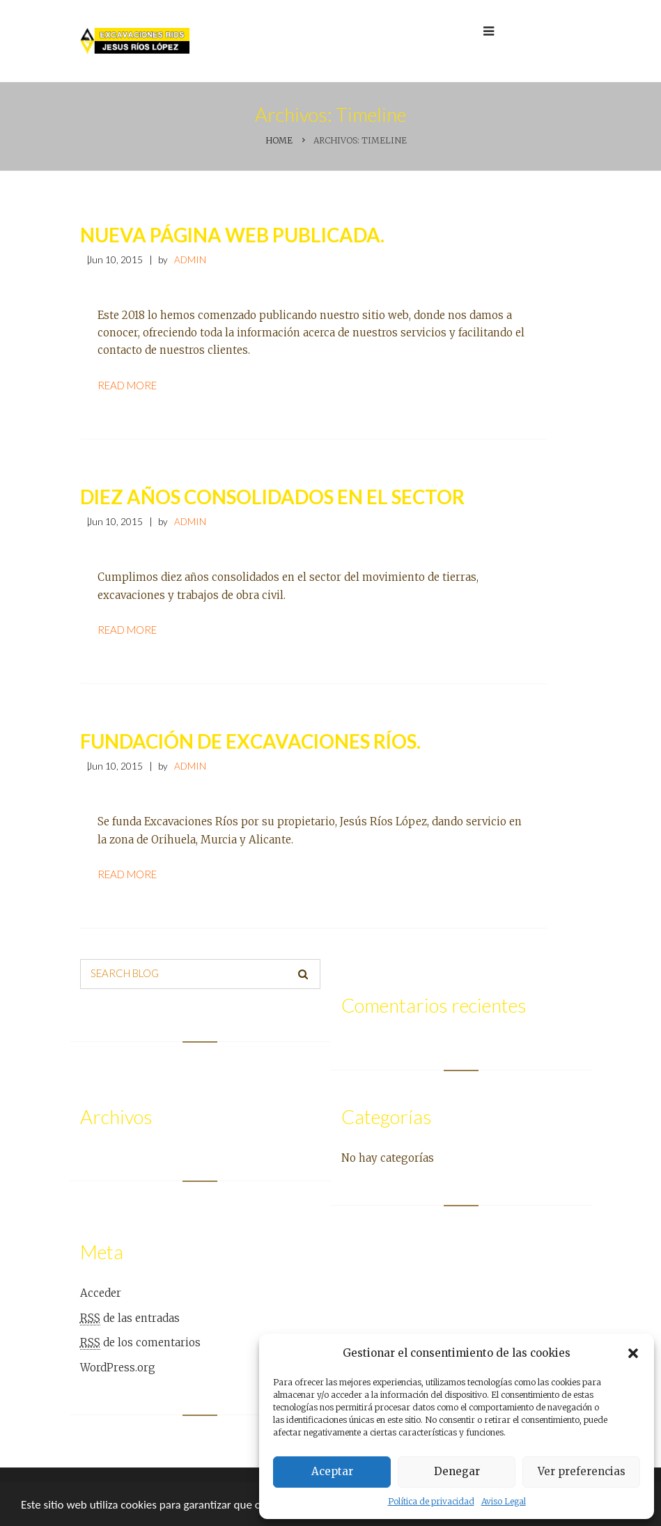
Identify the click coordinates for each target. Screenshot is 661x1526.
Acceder (100, 1293)
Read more (127, 385)
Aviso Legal (503, 1501)
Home (279, 140)
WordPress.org (117, 1367)
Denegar (457, 1471)
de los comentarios (140, 1343)
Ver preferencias (581, 1471)
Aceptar (332, 1471)
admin (190, 259)
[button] (633, 1353)
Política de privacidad (431, 1501)
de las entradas (130, 1318)
